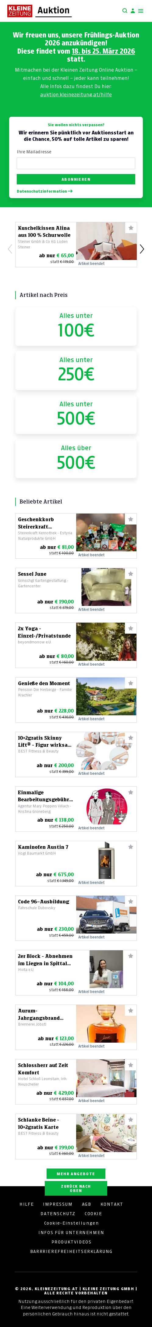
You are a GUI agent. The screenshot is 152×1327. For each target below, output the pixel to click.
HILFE (26, 1204)
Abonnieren (76, 179)
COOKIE (93, 1213)
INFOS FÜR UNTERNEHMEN (71, 1232)
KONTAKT (112, 1204)
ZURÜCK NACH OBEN (76, 1188)
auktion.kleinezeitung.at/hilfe (76, 94)
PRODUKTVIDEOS (71, 1242)
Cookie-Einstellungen (71, 1223)
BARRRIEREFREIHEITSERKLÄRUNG (71, 1251)
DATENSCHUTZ (58, 1213)
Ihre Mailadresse (34, 152)
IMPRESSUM (57, 1204)
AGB (86, 1204)
